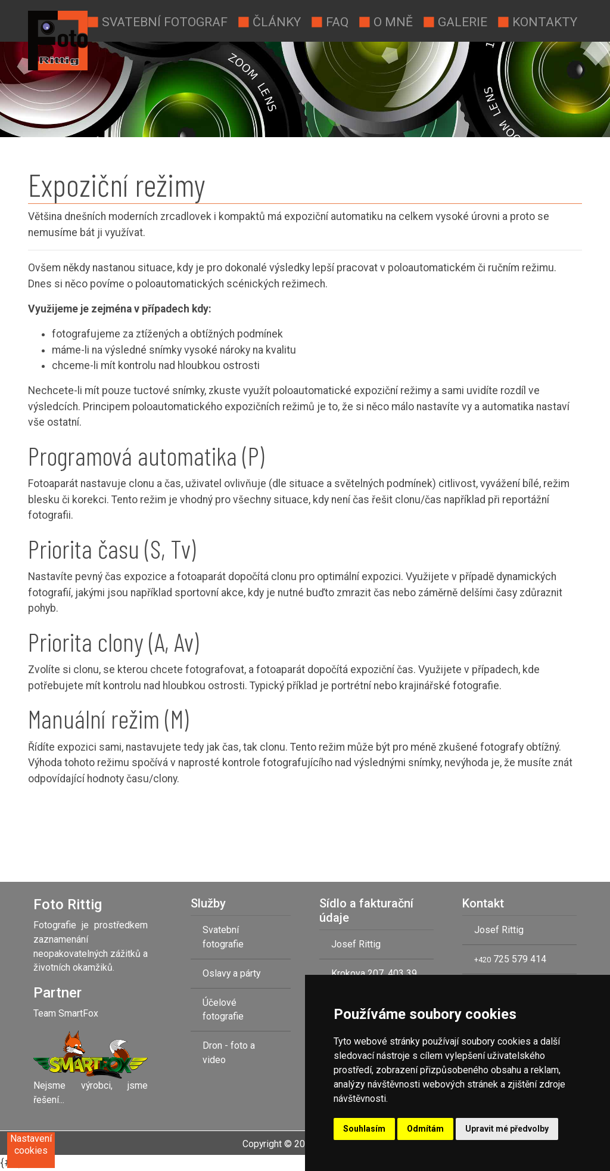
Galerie (454, 21)
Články (269, 21)
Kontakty (537, 21)
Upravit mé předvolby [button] (507, 1128)
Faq (329, 21)
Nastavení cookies (31, 1144)
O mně (385, 21)
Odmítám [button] (425, 1128)
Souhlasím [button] (364, 1128)
